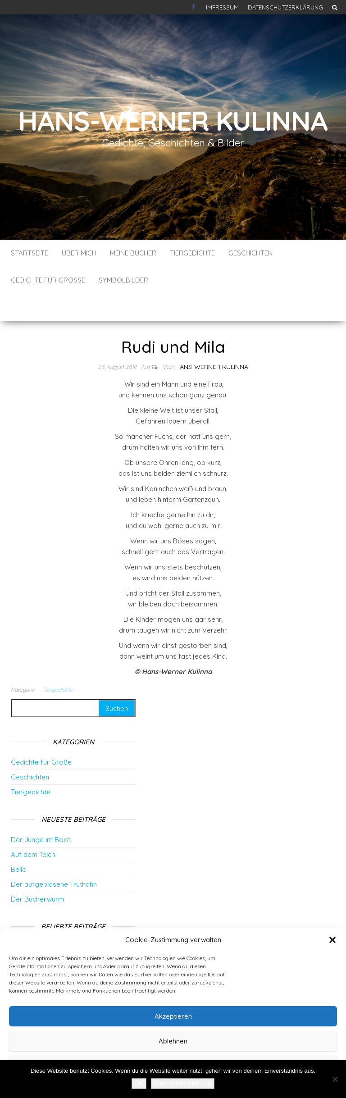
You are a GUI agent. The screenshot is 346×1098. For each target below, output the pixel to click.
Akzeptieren (173, 1016)
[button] (332, 939)
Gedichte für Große (48, 280)
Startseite (29, 253)
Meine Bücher (133, 253)
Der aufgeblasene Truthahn (54, 857)
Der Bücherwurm (37, 872)
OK (139, 1083)
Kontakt (194, 7)
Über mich (79, 253)
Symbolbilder (123, 280)
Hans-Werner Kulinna (172, 120)
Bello (19, 842)
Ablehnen (173, 1041)
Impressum (222, 7)
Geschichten (250, 253)
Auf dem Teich (33, 827)
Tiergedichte (192, 253)
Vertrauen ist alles (42, 918)
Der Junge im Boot (40, 812)
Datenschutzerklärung (285, 7)
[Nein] (334, 1079)
